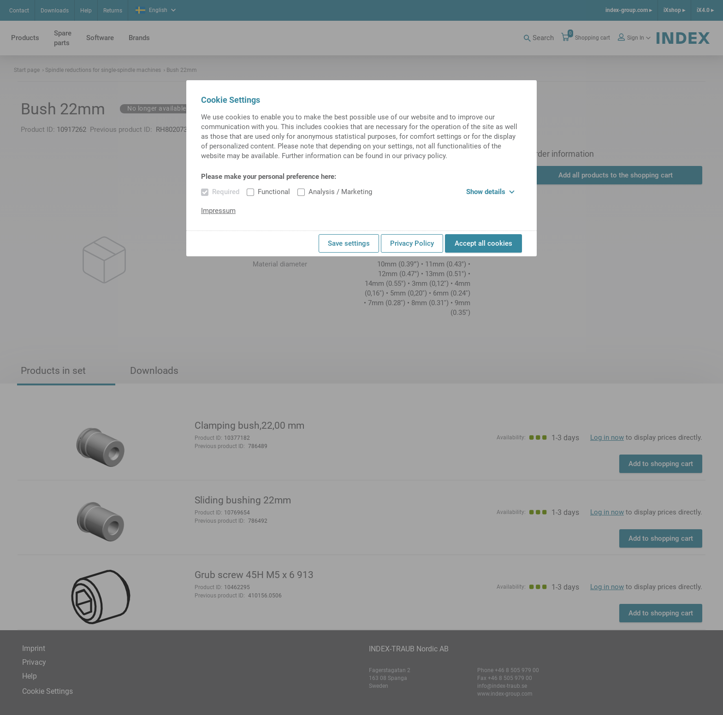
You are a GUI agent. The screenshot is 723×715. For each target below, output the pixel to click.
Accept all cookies (483, 243)
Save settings (349, 243)
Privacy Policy (412, 243)
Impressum (218, 211)
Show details (490, 192)
